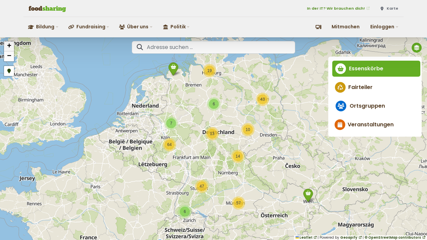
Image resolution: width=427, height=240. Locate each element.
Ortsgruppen (361, 106)
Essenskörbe (360, 68)
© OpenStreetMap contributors (393, 237)
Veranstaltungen (366, 124)
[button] (43, 27)
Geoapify (348, 237)
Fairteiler (355, 87)
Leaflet (304, 237)
